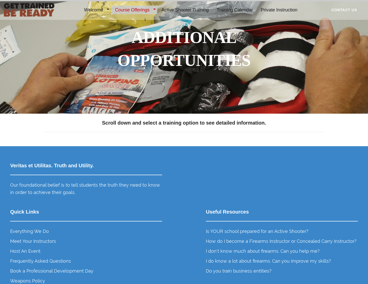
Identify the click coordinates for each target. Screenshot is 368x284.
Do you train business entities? (308, 261)
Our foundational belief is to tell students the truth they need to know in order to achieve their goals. (50, 200)
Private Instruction (279, 9)
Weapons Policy (204, 241)
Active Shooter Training (185, 9)
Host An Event (202, 204)
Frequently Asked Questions (217, 214)
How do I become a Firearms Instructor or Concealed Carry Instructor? (306, 209)
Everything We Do (206, 185)
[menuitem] (96, 10)
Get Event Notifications (210, 251)
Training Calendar (235, 9)
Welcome (93, 9)
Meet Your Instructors (209, 195)
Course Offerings (132, 9)
